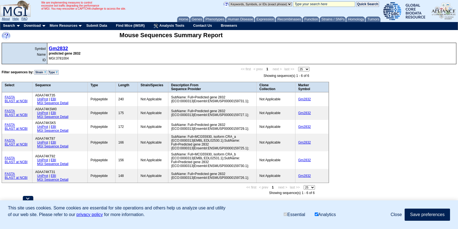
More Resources (63, 25)
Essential (294, 214)
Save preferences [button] (427, 214)
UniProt (42, 99)
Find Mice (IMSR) (130, 25)
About (6, 18)
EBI (53, 99)
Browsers (229, 25)
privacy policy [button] (89, 214)
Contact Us (202, 25)
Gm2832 (58, 48)
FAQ (24, 18)
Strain (40, 72)
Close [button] (396, 214)
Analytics (325, 214)
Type (53, 72)
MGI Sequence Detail (52, 103)
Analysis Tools (168, 25)
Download (32, 25)
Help (15, 18)
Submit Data (96, 25)
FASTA (10, 97)
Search (9, 25)
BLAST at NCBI (16, 101)
